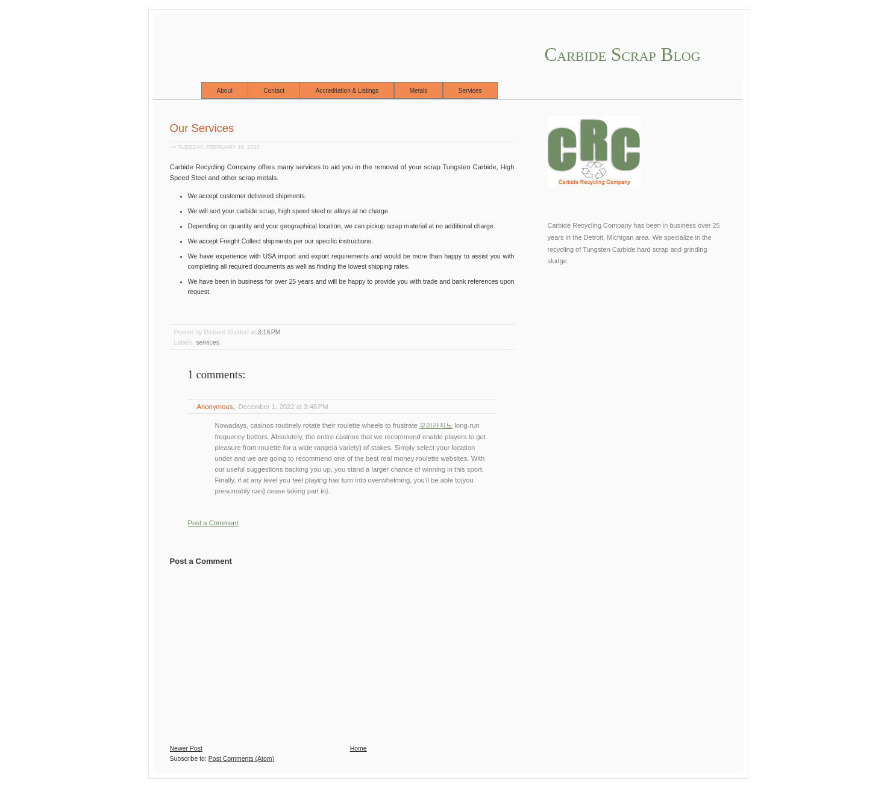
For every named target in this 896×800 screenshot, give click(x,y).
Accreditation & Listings (346, 90)
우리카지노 (436, 425)
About (225, 90)
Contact (273, 90)
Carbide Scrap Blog (623, 54)
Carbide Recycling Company (590, 225)
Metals (419, 90)
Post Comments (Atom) (241, 758)
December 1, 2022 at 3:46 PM (283, 406)
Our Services (202, 128)
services (207, 342)
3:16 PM (269, 332)
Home (358, 748)
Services (470, 90)
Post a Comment (213, 523)
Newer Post (186, 748)
